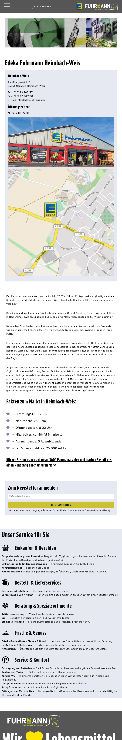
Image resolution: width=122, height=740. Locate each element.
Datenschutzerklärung (98, 510)
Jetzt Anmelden (61, 505)
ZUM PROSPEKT (43, 6)
